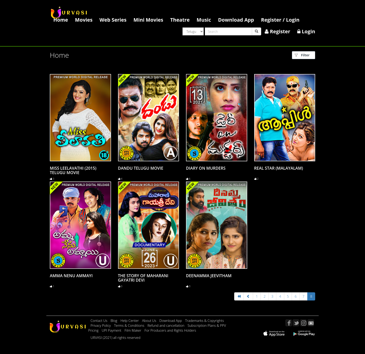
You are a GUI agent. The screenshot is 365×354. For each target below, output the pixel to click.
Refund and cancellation (166, 325)
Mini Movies (148, 19)
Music (204, 19)
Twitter (296, 322)
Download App (236, 19)
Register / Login (280, 19)
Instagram (303, 322)
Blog (114, 320)
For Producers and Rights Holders (170, 330)
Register (277, 31)
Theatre (179, 19)
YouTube (311, 322)
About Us (149, 320)
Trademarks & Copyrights (204, 320)
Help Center (129, 320)
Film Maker (133, 330)
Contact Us (99, 320)
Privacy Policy (101, 325)
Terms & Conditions (129, 325)
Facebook (288, 322)
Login (306, 31)
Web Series (112, 19)
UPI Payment (112, 330)
